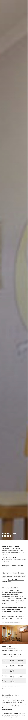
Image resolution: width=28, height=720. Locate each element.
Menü (14, 542)
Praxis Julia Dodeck (9, 535)
